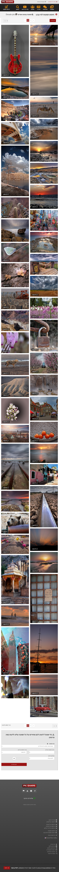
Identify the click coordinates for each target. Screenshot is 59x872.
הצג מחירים (14, 767)
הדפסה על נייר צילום (50, 831)
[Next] (33, 23)
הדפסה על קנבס (51, 827)
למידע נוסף (14, 868)
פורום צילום (53, 849)
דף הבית (54, 847)
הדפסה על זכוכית (51, 829)
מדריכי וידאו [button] (24, 7)
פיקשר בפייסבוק (51, 824)
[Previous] (25, 23)
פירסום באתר (52, 838)
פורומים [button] (45, 7)
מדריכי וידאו (53, 823)
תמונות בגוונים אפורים (23, 14)
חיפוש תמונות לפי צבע (44, 15)
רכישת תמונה (6, 7)
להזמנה (35, 46)
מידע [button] (38, 7)
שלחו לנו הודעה (28, 801)
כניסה (52, 2)
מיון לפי (53, 23)
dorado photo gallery (51, 840)
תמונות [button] (52, 7)
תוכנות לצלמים (52, 854)
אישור (7, 867)
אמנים (32, 7)
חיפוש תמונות (52, 833)
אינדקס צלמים (52, 851)
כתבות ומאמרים (52, 852)
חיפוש (17, 7)
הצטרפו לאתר (52, 856)
